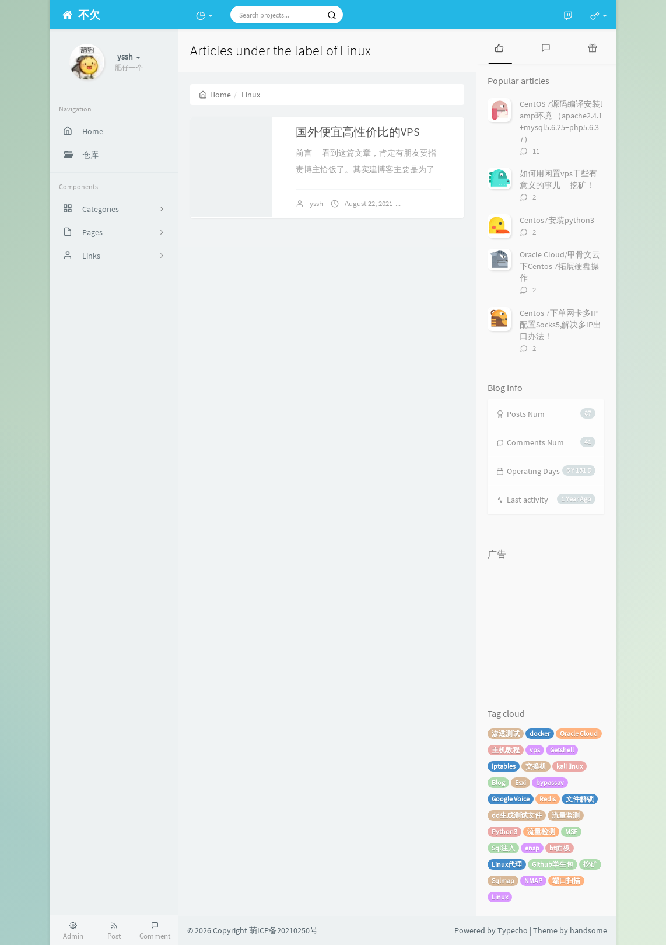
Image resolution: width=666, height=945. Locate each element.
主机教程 (506, 749)
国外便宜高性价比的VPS (358, 131)
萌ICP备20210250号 (283, 930)
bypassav (550, 782)
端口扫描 (566, 880)
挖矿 (590, 864)
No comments (435, 203)
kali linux (569, 766)
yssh (316, 203)
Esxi (520, 782)
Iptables (504, 766)
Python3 (504, 831)
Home (215, 94)
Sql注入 (503, 847)
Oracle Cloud (579, 733)
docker (540, 733)
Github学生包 (552, 864)
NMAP (533, 880)
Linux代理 (507, 864)
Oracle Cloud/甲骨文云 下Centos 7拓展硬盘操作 (560, 266)
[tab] (499, 46)
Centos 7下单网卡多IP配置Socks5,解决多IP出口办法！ (560, 324)
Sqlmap (503, 880)
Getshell (562, 749)
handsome (588, 930)
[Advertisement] (546, 624)
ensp (532, 847)
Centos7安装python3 (557, 220)
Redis (547, 798)
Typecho (512, 930)
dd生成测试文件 (517, 815)
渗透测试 (506, 733)
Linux (500, 896)
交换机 (535, 766)
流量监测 (566, 815)
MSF (571, 831)
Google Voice (511, 798)
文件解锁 (580, 798)
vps (535, 749)
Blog (498, 782)
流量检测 (541, 831)
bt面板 (559, 847)
